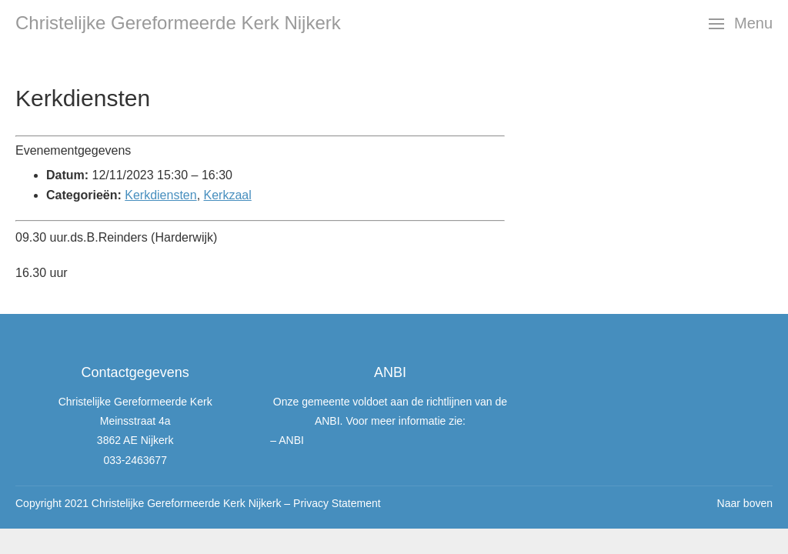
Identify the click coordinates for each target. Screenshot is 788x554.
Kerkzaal (228, 195)
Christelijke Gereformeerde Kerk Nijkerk (178, 22)
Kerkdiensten (160, 195)
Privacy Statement (337, 503)
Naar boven (745, 503)
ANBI (291, 440)
